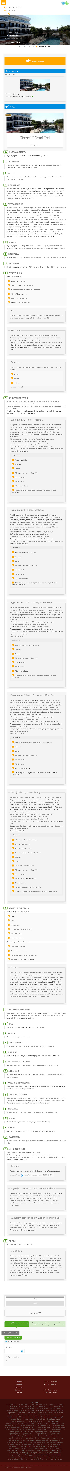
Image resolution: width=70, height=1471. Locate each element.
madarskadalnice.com (18, 1421)
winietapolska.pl (13, 1448)
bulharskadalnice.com (43, 1406)
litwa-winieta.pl (34, 1417)
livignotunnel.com (15, 1419)
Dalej (35, 1303)
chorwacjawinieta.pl (27, 1408)
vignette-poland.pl (28, 1434)
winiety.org (24, 1453)
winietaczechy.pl (43, 1444)
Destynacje (19, 1387)
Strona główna (18, 46)
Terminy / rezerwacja (35, 61)
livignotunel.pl (58, 1417)
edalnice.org (32, 1413)
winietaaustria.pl (22, 1442)
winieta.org (11, 1442)
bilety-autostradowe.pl (56, 1404)
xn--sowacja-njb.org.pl (31, 1457)
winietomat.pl (13, 1453)
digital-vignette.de (57, 1411)
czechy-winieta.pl (42, 1408)
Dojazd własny (12, 1341)
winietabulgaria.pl (14, 1444)
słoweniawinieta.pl (58, 1429)
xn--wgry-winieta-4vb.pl (16, 1459)
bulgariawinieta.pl (28, 1406)
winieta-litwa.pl (14, 1440)
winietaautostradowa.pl (55, 1442)
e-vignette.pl (10, 1413)
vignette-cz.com (54, 1432)
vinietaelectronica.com (51, 1436)
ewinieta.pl (59, 1415)
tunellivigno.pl (14, 1432)
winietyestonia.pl (14, 1455)
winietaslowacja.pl (56, 1448)
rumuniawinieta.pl (27, 1425)
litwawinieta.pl (46, 1417)
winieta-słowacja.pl (27, 1440)
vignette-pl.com (14, 1434)
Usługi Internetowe (50, 1390)
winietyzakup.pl (56, 1455)
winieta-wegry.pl (42, 1440)
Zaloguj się (19, 1390)
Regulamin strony (50, 1384)
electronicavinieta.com (56, 1413)
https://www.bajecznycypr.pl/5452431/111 (38, 1175)
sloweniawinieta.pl (11, 1429)
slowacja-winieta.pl (44, 1427)
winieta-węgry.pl (55, 1440)
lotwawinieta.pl (40, 1419)
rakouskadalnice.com (12, 1425)
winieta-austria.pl (43, 1438)
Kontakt (19, 1393)
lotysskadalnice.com (54, 1419)
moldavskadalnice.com (36, 1421)
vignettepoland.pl (27, 1436)
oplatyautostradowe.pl (28, 1423)
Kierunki (19, 1384)
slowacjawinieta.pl (59, 1427)
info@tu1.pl (11, 10)
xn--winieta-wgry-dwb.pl (54, 1459)
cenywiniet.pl (13, 1408)
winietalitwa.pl (14, 1446)
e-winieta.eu (21, 1413)
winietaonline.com (54, 1446)
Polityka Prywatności (50, 1381)
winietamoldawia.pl (39, 1446)
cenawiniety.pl (58, 1406)
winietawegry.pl (57, 1451)
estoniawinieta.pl (31, 1415)
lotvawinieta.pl (28, 1419)
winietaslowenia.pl (13, 1451)
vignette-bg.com (41, 1432)
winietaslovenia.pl (41, 1448)
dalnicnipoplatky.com (27, 1411)
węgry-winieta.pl (16, 1457)
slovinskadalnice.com (29, 1427)
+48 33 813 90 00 (13, 7)
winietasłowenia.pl (43, 1451)
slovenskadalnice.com (12, 1427)
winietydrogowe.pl (36, 1453)
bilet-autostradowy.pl (39, 1404)
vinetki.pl (38, 1436)
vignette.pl (15, 1436)
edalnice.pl (42, 1413)
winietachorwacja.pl (28, 1444)
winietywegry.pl (27, 1455)
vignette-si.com (55, 1434)
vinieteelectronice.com (15, 1438)
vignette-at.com (27, 1432)
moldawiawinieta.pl (52, 1421)
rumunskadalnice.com (43, 1425)
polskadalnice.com (58, 1423)
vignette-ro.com (42, 1434)
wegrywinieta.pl (30, 1438)
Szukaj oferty (19, 1381)
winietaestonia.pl (56, 1444)
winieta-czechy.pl (57, 1438)
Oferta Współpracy (50, 1393)
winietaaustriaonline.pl (37, 1442)
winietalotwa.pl (26, 1446)
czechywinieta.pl (55, 1408)
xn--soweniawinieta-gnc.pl (50, 1457)
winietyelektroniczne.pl (53, 1453)
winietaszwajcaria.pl (28, 1451)
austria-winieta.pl (11, 1404)
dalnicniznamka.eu (42, 1411)
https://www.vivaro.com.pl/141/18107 (18, 97)
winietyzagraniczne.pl (41, 1455)
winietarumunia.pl (27, 1448)
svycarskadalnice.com (27, 1429)
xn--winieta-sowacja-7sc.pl (35, 1459)
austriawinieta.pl (24, 1404)
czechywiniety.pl (12, 1411)
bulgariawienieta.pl (13, 1406)
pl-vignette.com (44, 1423)
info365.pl (11, 1417)
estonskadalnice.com (46, 1415)
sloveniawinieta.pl (59, 1425)
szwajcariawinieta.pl (43, 1429)
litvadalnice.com (21, 1417)
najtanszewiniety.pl (12, 1423)
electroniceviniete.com (15, 1415)
